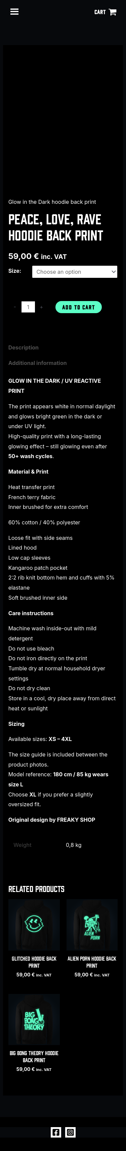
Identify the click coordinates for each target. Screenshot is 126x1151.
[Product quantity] (28, 307)
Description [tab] (23, 347)
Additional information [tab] (37, 363)
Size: (15, 270)
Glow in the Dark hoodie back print (52, 201)
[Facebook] (56, 1132)
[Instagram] (70, 1132)
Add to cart (78, 307)
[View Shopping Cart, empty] (105, 11)
